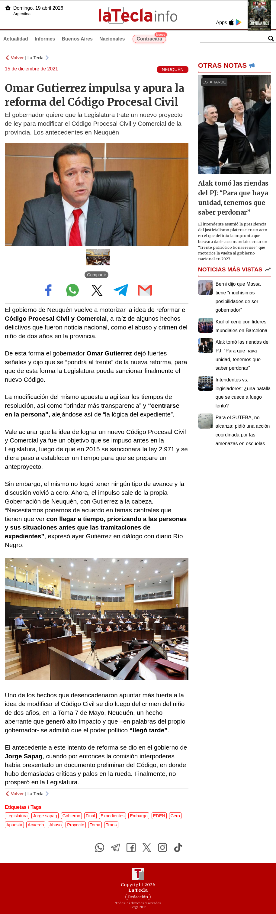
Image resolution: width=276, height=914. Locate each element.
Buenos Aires (77, 38)
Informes (45, 38)
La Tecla (35, 57)
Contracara (151, 38)
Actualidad (15, 38)
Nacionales (112, 38)
